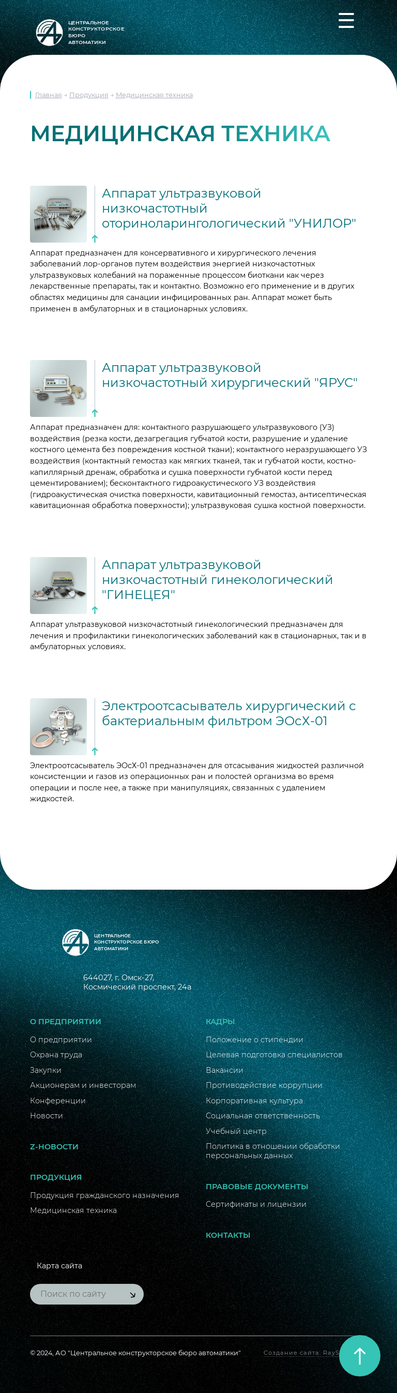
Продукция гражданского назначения (104, 1195)
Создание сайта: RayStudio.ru (315, 1352)
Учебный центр (236, 1131)
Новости (46, 1115)
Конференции (58, 1100)
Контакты (228, 1235)
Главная (48, 95)
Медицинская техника (154, 95)
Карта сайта (59, 1265)
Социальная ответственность (263, 1115)
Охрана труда (56, 1054)
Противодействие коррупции (264, 1085)
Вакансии (224, 1070)
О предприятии (65, 1021)
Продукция (89, 95)
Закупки (46, 1070)
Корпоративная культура (254, 1100)
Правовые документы (257, 1186)
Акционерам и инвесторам (83, 1085)
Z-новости (54, 1146)
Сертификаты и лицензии (256, 1204)
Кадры (220, 1021)
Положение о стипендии (254, 1039)
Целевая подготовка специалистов (274, 1054)
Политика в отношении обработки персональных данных (273, 1151)
